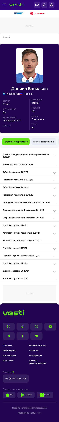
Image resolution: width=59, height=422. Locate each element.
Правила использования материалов (29, 408)
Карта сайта (8, 360)
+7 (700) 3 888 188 (15, 378)
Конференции (35, 355)
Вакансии (33, 350)
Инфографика (9, 350)
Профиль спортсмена (16, 141)
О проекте (7, 345)
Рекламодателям (37, 345)
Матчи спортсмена (43, 141)
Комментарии (9, 355)
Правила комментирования (37, 361)
